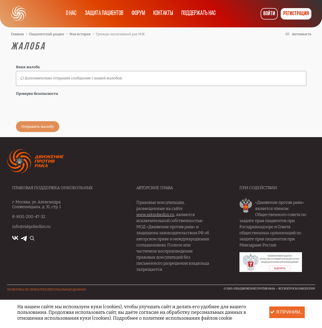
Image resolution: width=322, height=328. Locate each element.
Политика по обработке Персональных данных (46, 289)
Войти (269, 14)
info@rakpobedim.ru (31, 226)
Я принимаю (287, 312)
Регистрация (296, 14)
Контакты (164, 14)
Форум (138, 14)
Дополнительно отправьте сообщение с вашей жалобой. (72, 78)
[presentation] (54, 107)
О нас (69, 14)
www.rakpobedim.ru (155, 214)
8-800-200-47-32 (28, 216)
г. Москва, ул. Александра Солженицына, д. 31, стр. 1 (36, 204)
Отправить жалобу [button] (37, 126)
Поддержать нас (200, 14)
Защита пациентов (103, 14)
